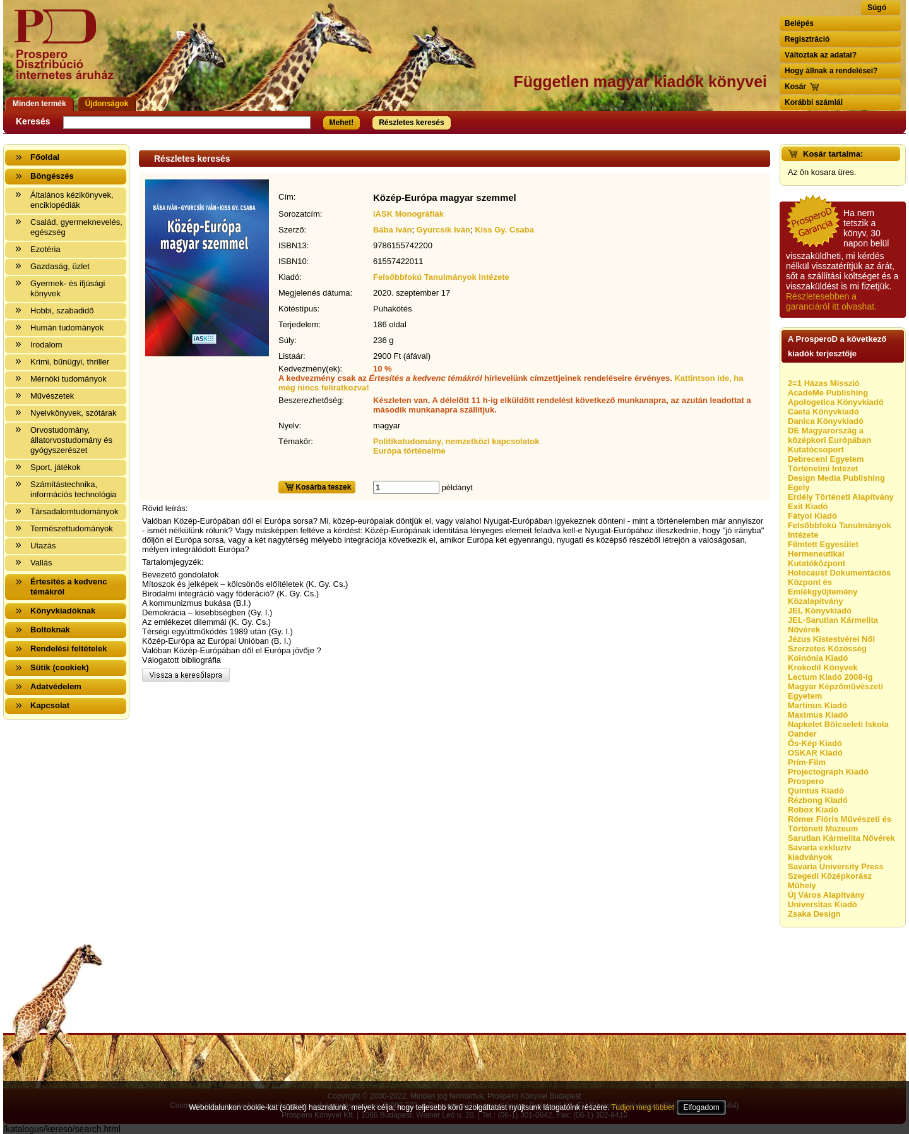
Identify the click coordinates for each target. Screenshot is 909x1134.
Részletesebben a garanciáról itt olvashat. (831, 301)
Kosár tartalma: (833, 154)
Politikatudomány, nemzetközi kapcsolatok (456, 441)
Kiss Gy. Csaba (504, 229)
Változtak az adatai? (821, 55)
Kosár (795, 86)
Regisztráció (807, 39)
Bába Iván (392, 229)
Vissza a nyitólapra (68, 52)
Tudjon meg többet (642, 1107)
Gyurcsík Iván (443, 229)
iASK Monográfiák (408, 214)
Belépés (799, 23)
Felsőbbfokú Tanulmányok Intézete (441, 277)
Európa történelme (409, 450)
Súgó (876, 7)
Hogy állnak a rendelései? (831, 70)
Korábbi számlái (814, 102)
